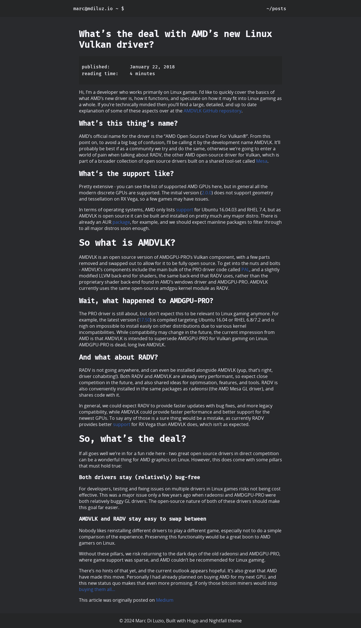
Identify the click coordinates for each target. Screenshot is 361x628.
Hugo (193, 621)
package (121, 222)
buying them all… (97, 589)
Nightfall (218, 621)
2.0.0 (207, 193)
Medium (164, 600)
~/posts (276, 8)
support (184, 210)
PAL (245, 269)
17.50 (144, 320)
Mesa (261, 161)
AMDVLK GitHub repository (212, 111)
